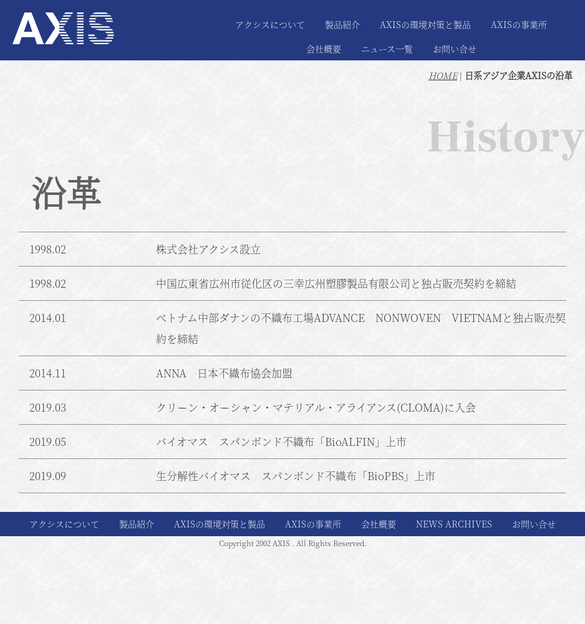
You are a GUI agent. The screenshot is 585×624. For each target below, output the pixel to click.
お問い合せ (454, 48)
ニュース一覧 (387, 48)
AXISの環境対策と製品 (425, 24)
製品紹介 (342, 24)
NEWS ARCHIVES (454, 524)
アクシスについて (270, 24)
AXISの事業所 (519, 24)
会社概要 (323, 48)
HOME (442, 75)
